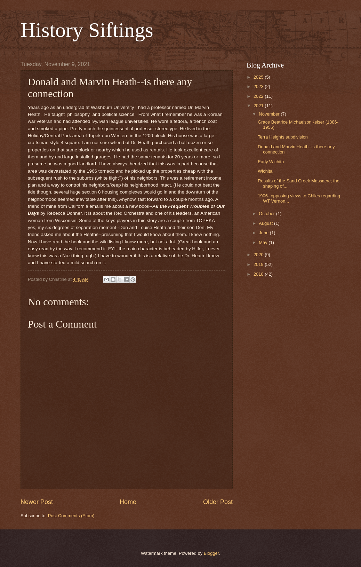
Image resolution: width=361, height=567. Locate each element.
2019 (259, 264)
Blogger (211, 553)
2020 (259, 254)
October (267, 213)
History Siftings (87, 29)
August (266, 223)
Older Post (218, 501)
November (270, 114)
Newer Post (37, 501)
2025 (259, 77)
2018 (259, 274)
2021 (259, 105)
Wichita (265, 171)
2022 (259, 96)
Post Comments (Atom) (71, 515)
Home (128, 501)
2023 (259, 86)
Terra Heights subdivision (283, 137)
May (263, 242)
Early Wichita (271, 161)
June (264, 232)
